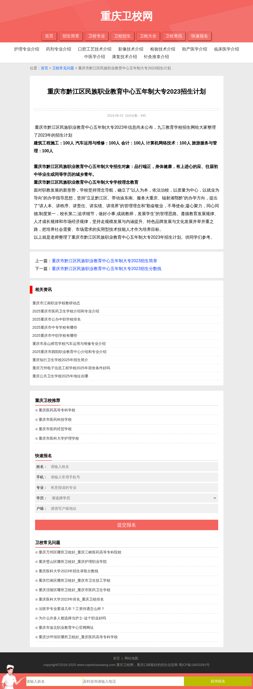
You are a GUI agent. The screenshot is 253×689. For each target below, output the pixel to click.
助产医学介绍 (194, 49)
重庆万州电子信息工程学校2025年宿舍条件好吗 (71, 368)
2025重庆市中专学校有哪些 (54, 327)
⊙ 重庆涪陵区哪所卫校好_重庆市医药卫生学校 (73, 590)
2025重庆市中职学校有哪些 (54, 335)
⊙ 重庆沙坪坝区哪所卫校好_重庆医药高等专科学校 (76, 637)
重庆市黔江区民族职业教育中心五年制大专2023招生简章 (105, 261)
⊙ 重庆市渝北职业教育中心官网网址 (64, 627)
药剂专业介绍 (58, 49)
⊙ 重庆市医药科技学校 (53, 419)
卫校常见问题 (63, 68)
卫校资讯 (173, 36)
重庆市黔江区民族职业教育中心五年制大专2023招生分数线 (107, 268)
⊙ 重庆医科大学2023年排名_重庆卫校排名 (69, 599)
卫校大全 (148, 36)
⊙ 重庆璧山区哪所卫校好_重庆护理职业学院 (71, 561)
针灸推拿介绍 (156, 56)
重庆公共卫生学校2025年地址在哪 (60, 376)
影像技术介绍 (130, 49)
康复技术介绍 (124, 56)
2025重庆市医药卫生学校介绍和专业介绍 (65, 311)
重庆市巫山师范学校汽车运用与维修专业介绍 (69, 343)
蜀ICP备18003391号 (194, 665)
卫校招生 (122, 36)
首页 (49, 36)
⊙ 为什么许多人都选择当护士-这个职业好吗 (70, 618)
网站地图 (131, 658)
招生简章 (71, 36)
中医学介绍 (94, 56)
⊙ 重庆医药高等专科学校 (55, 410)
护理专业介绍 (26, 49)
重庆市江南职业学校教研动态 (56, 303)
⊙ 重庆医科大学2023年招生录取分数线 (66, 571)
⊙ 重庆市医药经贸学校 (53, 429)
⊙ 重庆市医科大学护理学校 (57, 438)
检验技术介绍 (162, 49)
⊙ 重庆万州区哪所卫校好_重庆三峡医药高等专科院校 (78, 552)
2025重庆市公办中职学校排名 (56, 319)
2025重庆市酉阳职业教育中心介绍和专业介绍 (69, 352)
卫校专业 (96, 36)
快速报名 (199, 36)
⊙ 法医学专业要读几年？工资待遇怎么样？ (70, 609)
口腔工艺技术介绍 (94, 49)
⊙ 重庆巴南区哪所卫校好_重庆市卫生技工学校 (73, 580)
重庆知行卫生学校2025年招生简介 (60, 360)
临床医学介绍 (226, 49)
